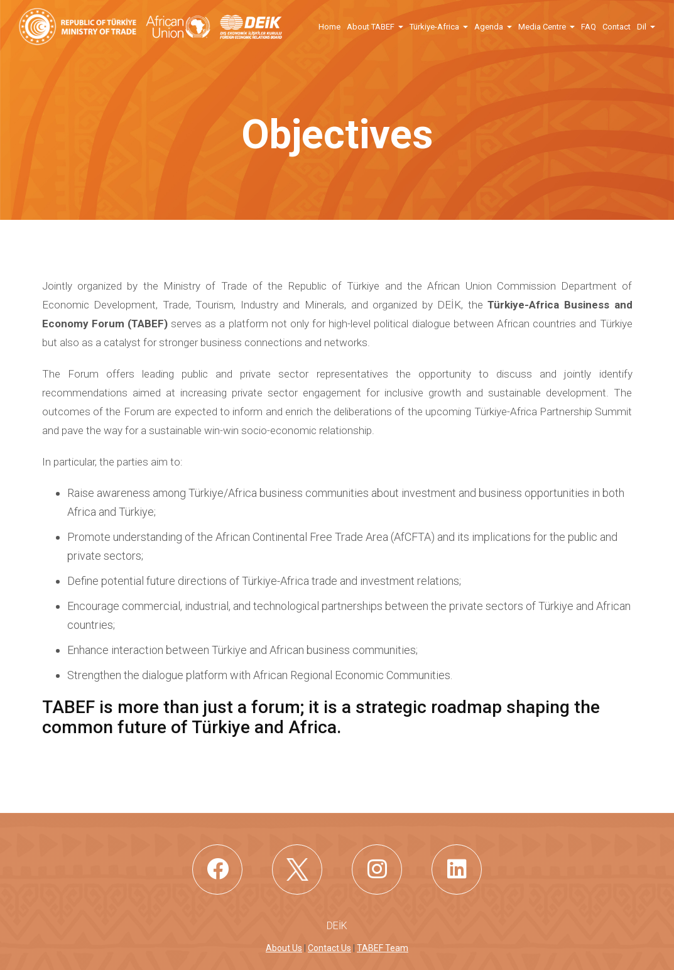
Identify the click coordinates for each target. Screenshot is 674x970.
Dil (641, 26)
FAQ (588, 26)
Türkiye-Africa (434, 26)
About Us (284, 948)
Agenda (488, 26)
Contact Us (329, 948)
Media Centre (542, 26)
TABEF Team (382, 948)
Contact (616, 26)
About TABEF (370, 26)
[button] (400, 26)
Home (329, 26)
